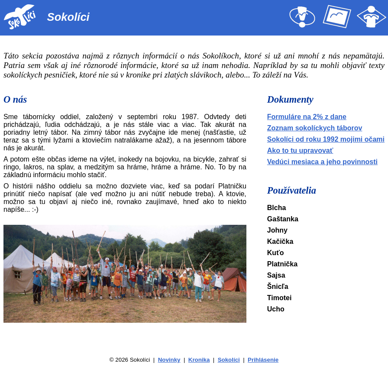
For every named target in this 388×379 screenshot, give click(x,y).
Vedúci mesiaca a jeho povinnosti (322, 161)
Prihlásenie (263, 359)
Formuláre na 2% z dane (306, 116)
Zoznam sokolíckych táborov (314, 128)
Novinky (169, 359)
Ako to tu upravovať (300, 150)
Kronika (199, 359)
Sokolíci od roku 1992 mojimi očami (326, 139)
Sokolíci (229, 359)
